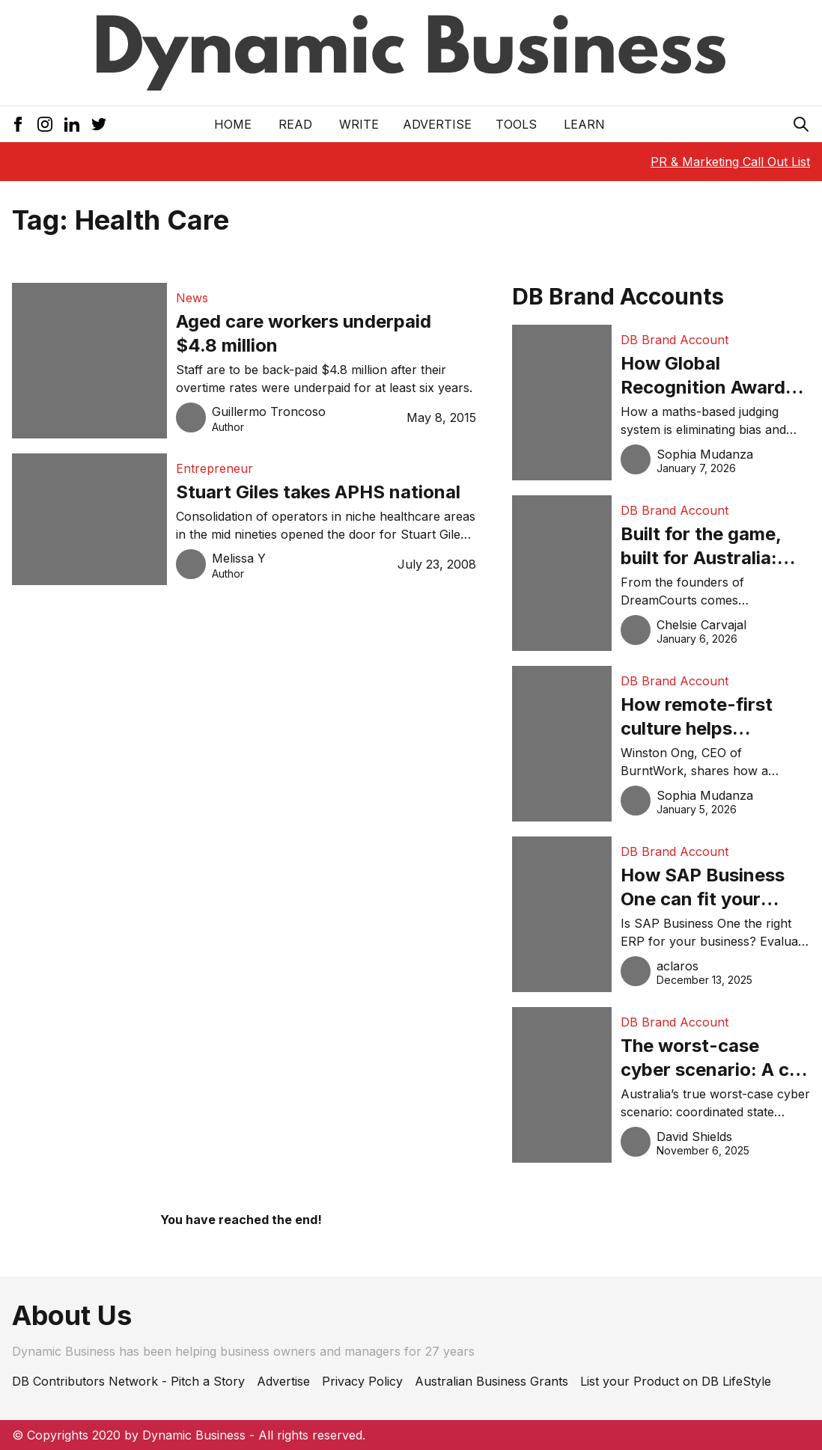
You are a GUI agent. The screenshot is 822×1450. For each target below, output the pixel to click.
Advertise (437, 124)
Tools (516, 124)
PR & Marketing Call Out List (730, 161)
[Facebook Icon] (18, 124)
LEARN (584, 124)
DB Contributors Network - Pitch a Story (128, 1381)
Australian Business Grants (491, 1381)
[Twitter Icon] (99, 124)
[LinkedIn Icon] (72, 124)
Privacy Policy (362, 1381)
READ (295, 124)
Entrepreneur (214, 468)
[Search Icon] (801, 124)
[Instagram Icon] (45, 124)
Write (359, 124)
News (192, 297)
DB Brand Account (674, 339)
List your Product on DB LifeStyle (675, 1381)
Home (233, 124)
